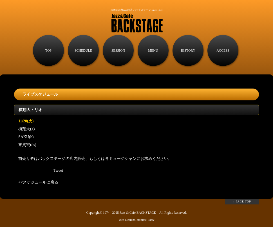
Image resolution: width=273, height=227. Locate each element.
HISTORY (188, 50)
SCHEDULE (83, 50)
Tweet (58, 170)
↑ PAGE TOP (242, 201)
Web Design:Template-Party (137, 219)
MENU (153, 50)
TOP (48, 50)
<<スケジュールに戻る (38, 182)
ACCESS (222, 50)
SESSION (118, 50)
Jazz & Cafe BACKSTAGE (138, 213)
